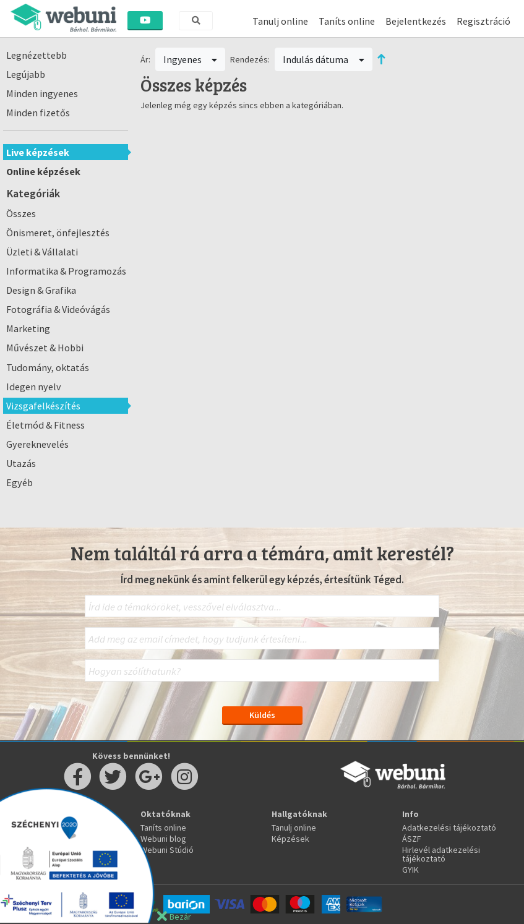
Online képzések (43, 171)
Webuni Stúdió (167, 849)
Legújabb (25, 74)
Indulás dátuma (323, 59)
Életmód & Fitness (45, 425)
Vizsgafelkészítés (43, 406)
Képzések (290, 838)
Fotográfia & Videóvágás (58, 309)
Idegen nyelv (33, 386)
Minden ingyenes (42, 93)
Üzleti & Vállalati (42, 252)
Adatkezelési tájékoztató (449, 827)
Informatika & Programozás (66, 271)
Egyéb (19, 482)
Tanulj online (280, 21)
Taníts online (347, 21)
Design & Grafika (41, 290)
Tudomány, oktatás (47, 367)
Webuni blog (163, 838)
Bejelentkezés (415, 21)
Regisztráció (483, 21)
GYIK (410, 869)
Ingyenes (190, 59)
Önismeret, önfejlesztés (58, 232)
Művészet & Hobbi (45, 347)
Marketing (28, 328)
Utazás (21, 463)
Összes (21, 213)
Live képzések (37, 152)
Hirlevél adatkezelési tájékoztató (441, 854)
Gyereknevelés (37, 444)
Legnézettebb (36, 55)
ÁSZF (411, 838)
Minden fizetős (38, 112)
